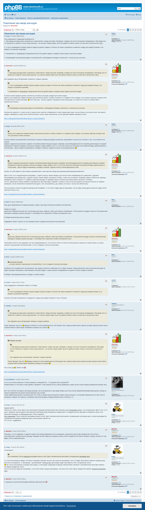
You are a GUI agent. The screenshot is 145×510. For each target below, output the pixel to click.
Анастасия (14, 25)
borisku (114, 280)
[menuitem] (13, 14)
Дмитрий (114, 429)
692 (119, 80)
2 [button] (130, 30)
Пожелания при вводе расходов (20, 23)
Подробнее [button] (71, 506)
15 (119, 38)
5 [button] (138, 30)
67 (119, 309)
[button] (141, 29)
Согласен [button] (132, 506)
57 (119, 394)
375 (119, 419)
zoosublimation (116, 389)
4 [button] (135, 30)
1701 (119, 435)
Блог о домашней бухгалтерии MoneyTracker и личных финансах (24, 118)
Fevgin (113, 414)
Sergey (113, 33)
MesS (113, 199)
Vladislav (114, 303)
